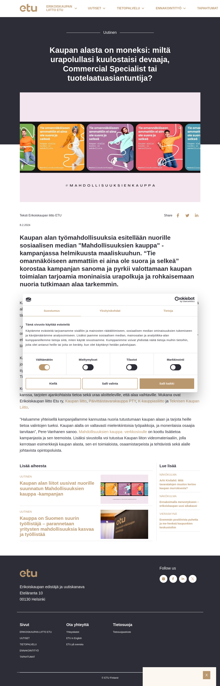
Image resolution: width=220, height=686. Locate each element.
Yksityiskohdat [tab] (110, 310)
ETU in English (74, 638)
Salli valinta (110, 383)
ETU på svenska (74, 644)
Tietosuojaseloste (122, 632)
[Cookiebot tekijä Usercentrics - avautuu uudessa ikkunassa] (178, 299)
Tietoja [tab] (168, 310)
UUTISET (25, 638)
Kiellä (53, 383)
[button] (62, 8)
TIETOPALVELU (28, 644)
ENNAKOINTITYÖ (29, 650)
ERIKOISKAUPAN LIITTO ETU (36, 632)
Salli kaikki (166, 383)
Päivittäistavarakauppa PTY (112, 401)
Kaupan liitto (76, 401)
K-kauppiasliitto (151, 401)
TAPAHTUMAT (27, 657)
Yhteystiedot (72, 632)
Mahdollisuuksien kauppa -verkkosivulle (113, 432)
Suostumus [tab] (52, 310)
